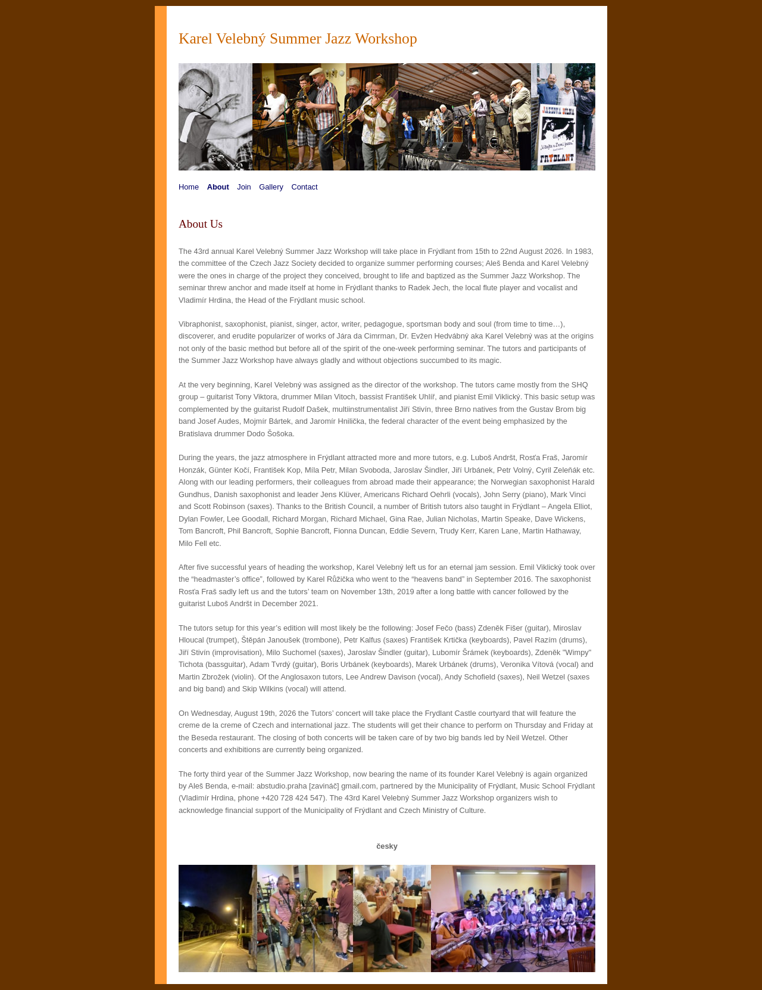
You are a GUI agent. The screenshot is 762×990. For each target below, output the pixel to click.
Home (189, 186)
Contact (304, 186)
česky (387, 846)
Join (244, 186)
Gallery (271, 186)
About (218, 186)
